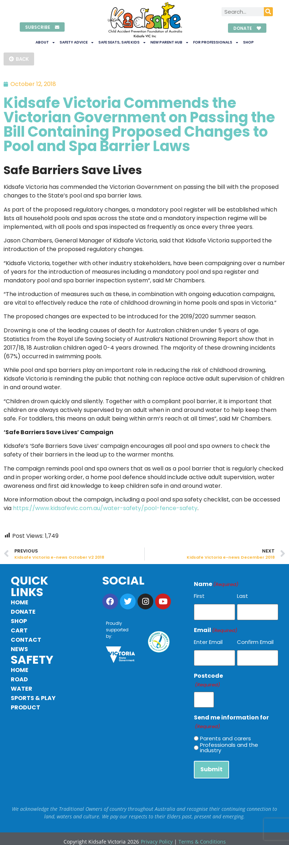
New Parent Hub (169, 42)
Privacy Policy (157, 835)
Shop (248, 42)
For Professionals (215, 42)
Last (242, 596)
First (199, 596)
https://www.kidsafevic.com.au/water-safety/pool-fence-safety (105, 508)
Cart (19, 630)
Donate (23, 612)
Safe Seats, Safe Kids (121, 42)
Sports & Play (33, 698)
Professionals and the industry (229, 743)
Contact (26, 640)
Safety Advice (76, 42)
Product (25, 707)
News (19, 649)
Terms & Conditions (202, 835)
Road (19, 679)
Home (19, 602)
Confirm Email (255, 640)
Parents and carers (225, 734)
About (45, 42)
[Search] (268, 11)
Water (21, 689)
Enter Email (208, 640)
